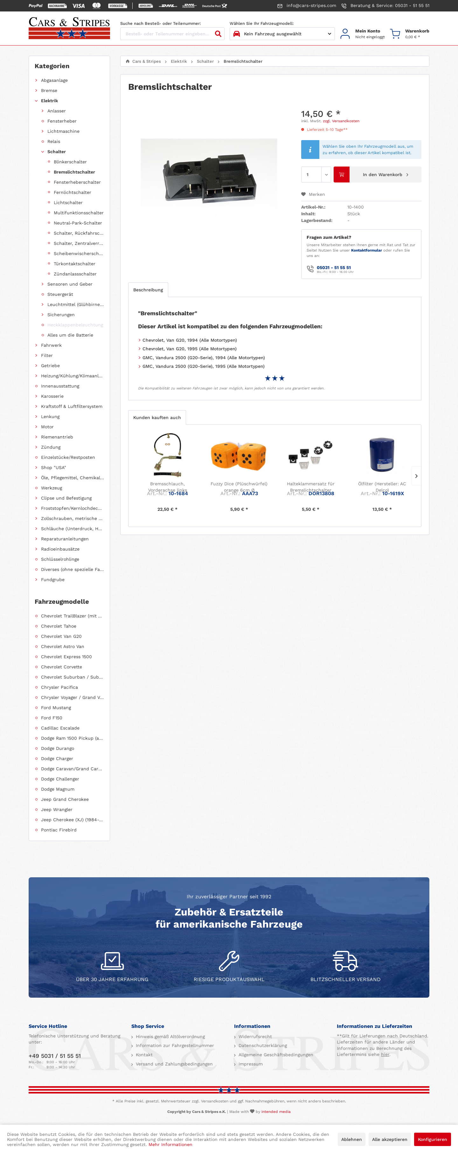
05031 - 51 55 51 (334, 267)
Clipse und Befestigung (66, 498)
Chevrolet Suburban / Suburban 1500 (72, 677)
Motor (47, 426)
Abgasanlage (54, 80)
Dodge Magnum (57, 789)
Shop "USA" (53, 467)
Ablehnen (351, 1139)
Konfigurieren (432, 1139)
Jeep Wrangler (57, 809)
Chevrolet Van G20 (61, 636)
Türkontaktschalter (74, 263)
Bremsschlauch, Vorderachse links (167, 487)
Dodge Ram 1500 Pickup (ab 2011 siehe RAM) (72, 738)
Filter (47, 355)
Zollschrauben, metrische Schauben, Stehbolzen (72, 518)
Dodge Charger (57, 758)
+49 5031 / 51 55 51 (55, 1055)
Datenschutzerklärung (262, 1045)
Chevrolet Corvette (61, 666)
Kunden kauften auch (157, 417)
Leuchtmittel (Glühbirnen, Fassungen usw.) (75, 304)
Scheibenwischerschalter (79, 253)
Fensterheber (62, 121)
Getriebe (50, 365)
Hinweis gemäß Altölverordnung (169, 1036)
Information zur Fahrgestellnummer (174, 1045)
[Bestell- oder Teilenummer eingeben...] (172, 33)
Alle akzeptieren (389, 1139)
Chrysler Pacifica (59, 687)
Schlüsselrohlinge (60, 559)
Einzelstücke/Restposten (68, 457)
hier (385, 1054)
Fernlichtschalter (72, 192)
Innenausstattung (60, 385)
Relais (53, 141)
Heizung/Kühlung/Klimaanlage (72, 375)
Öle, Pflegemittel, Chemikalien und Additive (72, 477)
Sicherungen (61, 314)
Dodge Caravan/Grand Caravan (72, 768)
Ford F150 (51, 717)
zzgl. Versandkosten (341, 121)
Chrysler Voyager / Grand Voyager (72, 697)
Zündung (50, 447)
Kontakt (143, 1054)
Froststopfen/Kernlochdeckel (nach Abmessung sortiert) (72, 508)
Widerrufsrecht (254, 1036)
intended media (276, 1111)
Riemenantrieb (57, 436)
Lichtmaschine (63, 131)
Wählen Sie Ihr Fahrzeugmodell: (262, 23)
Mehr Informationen (170, 1144)
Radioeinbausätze (60, 549)
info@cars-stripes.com (306, 6)
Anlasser (56, 110)
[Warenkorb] (409, 34)
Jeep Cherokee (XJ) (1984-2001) (72, 819)
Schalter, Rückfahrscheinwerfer (79, 233)
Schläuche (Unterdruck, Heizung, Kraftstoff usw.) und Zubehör (72, 528)
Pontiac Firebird (59, 829)
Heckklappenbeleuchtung (75, 324)
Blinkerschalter (70, 161)
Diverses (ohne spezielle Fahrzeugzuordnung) (72, 569)
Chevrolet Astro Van (62, 646)
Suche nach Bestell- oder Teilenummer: (160, 23)
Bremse (49, 90)
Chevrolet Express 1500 (66, 656)
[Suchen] (218, 33)
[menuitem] (362, 34)
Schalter (56, 151)
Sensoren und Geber (70, 284)
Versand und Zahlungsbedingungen (173, 1063)
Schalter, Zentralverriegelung (79, 243)
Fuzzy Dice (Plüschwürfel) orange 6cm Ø (239, 487)
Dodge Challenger (60, 778)
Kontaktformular (366, 250)
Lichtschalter (68, 202)
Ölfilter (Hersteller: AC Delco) (382, 487)
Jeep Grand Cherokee (65, 799)
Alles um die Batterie (70, 335)
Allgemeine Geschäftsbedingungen (275, 1054)
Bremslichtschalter (74, 172)
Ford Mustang (56, 707)
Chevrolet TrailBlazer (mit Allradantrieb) (72, 615)
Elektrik (49, 100)
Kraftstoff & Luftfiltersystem (71, 406)
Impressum (250, 1063)
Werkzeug (51, 487)
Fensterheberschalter (77, 182)
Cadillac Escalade (60, 727)
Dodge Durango (57, 748)
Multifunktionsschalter (79, 212)
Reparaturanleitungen (65, 538)
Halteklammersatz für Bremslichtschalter (311, 487)
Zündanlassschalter (75, 273)
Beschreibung (148, 289)
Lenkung (50, 416)
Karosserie (52, 396)
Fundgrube (53, 579)
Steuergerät (60, 294)
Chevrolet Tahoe (58, 626)
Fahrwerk (51, 345)
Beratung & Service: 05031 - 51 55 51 (385, 6)
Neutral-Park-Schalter (78, 222)
